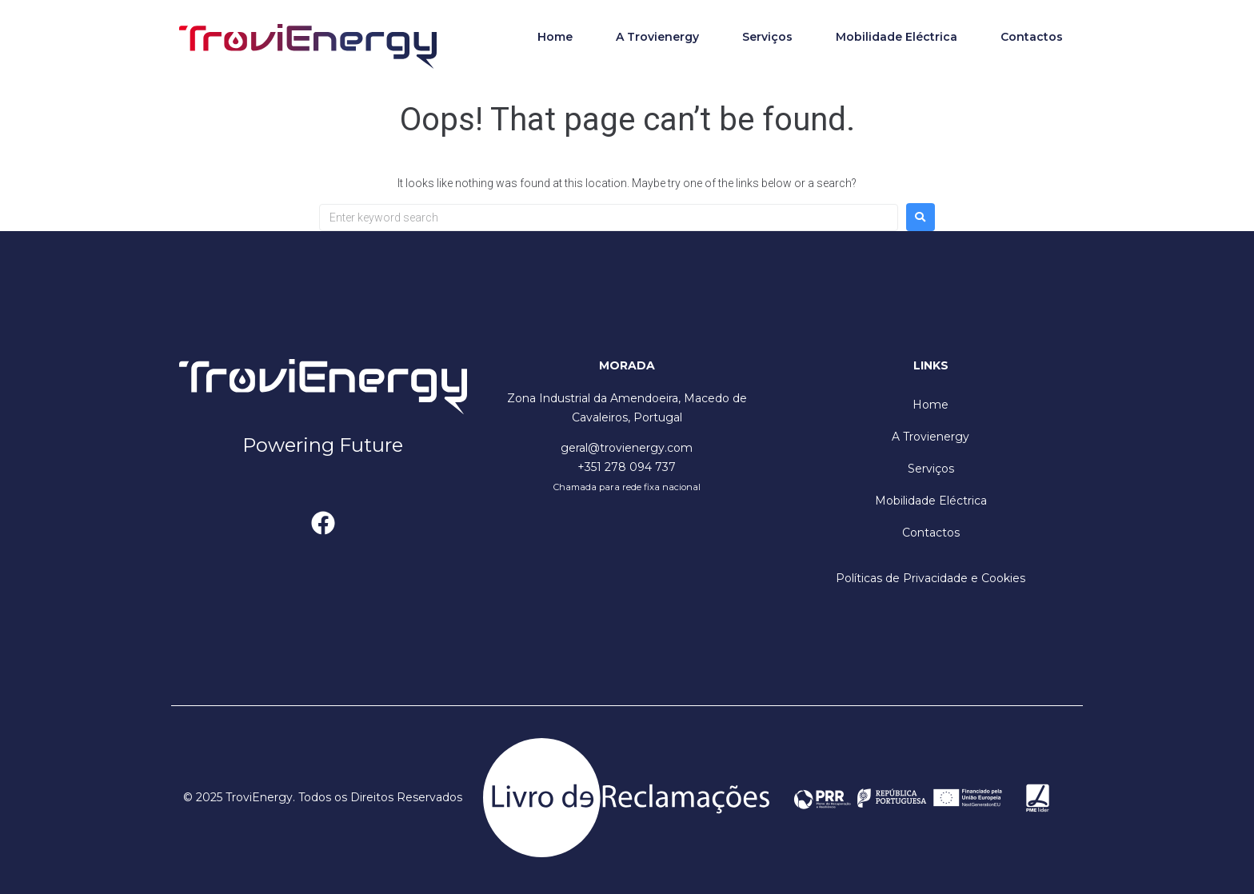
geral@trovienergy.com (627, 448)
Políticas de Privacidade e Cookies (930, 578)
